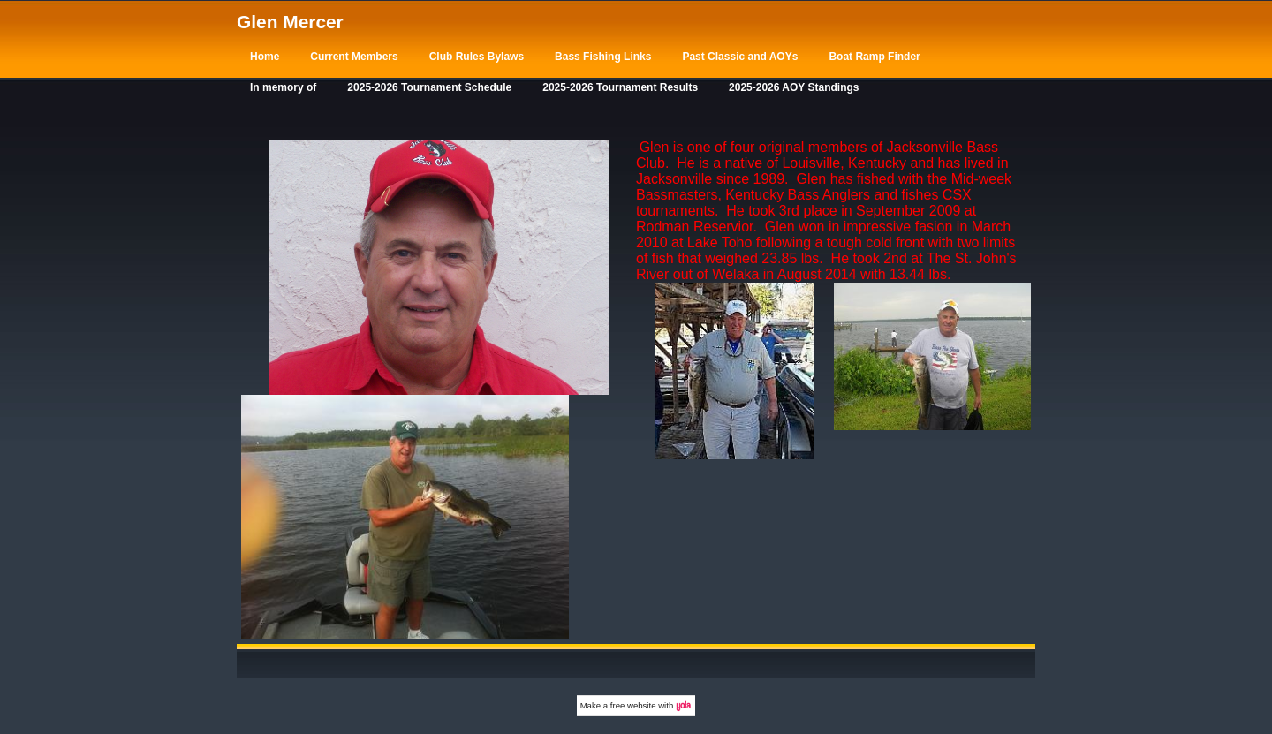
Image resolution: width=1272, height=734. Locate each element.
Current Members (354, 56)
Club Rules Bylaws (476, 56)
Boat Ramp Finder (874, 56)
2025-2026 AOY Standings (794, 87)
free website (633, 705)
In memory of (283, 87)
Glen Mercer (290, 21)
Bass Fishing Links (603, 56)
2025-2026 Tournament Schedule (429, 87)
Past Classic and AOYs (740, 56)
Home (264, 56)
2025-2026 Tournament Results (620, 87)
